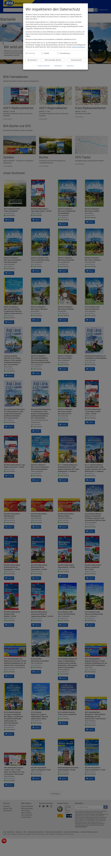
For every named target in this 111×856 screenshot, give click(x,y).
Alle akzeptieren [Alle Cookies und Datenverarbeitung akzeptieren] (32, 60)
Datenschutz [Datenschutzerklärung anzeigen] (58, 66)
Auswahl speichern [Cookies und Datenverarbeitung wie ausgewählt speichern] (76, 60)
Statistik (46, 53)
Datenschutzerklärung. (78, 47)
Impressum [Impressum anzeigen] (70, 66)
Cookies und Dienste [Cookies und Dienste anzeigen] (44, 66)
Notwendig (31, 53)
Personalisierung (65, 53)
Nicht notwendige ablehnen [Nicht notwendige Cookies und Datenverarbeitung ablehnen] (53, 60)
